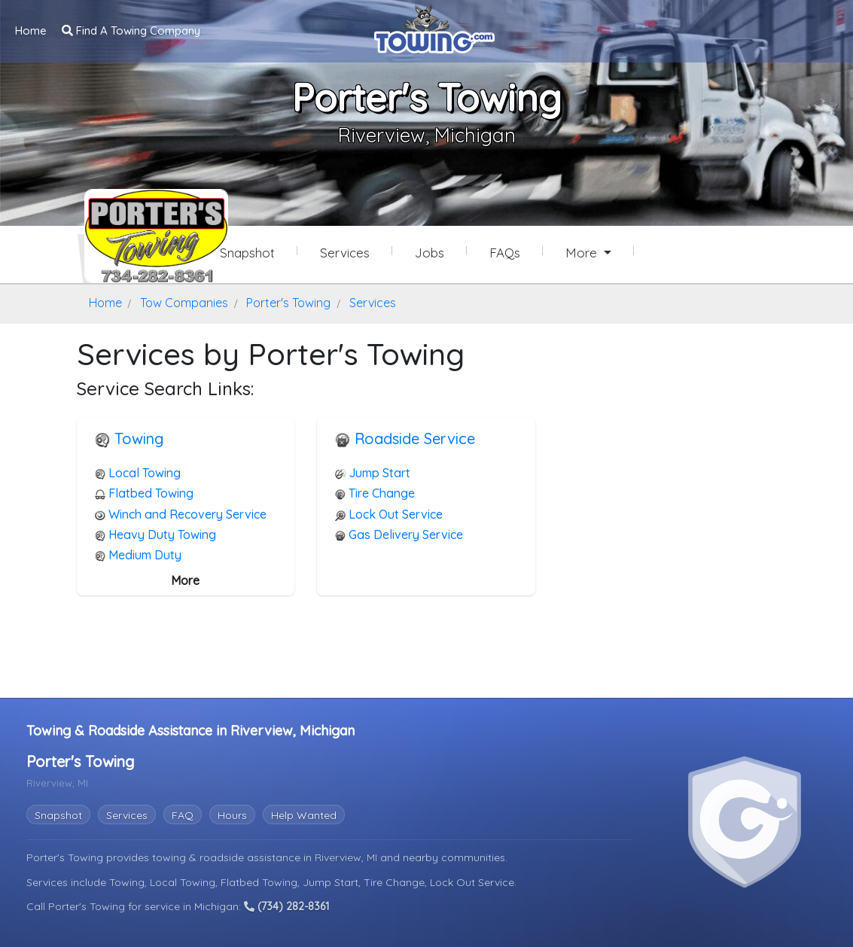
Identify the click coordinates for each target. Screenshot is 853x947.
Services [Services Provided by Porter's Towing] (345, 252)
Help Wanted (304, 815)
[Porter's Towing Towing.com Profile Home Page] (137, 236)
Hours (232, 815)
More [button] (583, 252)
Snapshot (58, 815)
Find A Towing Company (131, 30)
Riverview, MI (347, 857)
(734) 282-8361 (286, 906)
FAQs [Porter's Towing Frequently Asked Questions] (504, 252)
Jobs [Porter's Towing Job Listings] (429, 252)
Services (127, 815)
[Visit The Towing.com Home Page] (434, 27)
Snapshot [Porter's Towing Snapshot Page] (247, 252)
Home (31, 30)
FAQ (182, 815)
